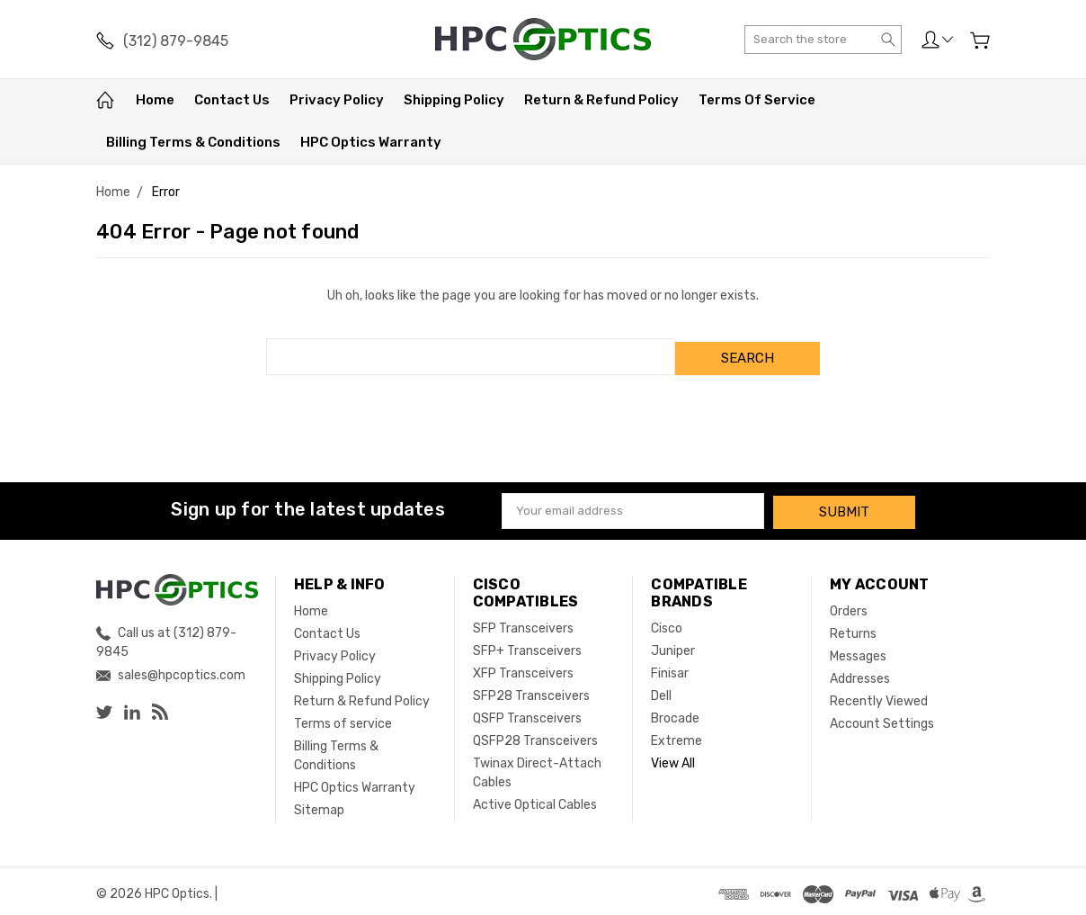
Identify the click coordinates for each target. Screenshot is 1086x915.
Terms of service (757, 100)
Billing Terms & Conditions (193, 142)
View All (673, 757)
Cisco (666, 622)
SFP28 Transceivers (531, 689)
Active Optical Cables (535, 798)
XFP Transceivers (523, 667)
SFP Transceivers (523, 622)
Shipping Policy (454, 100)
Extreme (676, 734)
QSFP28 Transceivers (535, 734)
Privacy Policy (336, 100)
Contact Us (232, 100)
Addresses (860, 672)
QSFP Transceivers (527, 712)
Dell (661, 689)
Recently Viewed (879, 695)
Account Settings (882, 717)
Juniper (673, 644)
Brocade (675, 712)
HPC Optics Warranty (370, 142)
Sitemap (319, 804)
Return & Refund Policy (601, 100)
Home (155, 100)
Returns (853, 627)
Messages (858, 650)
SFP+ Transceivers (527, 644)
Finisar (670, 667)
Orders (849, 605)
